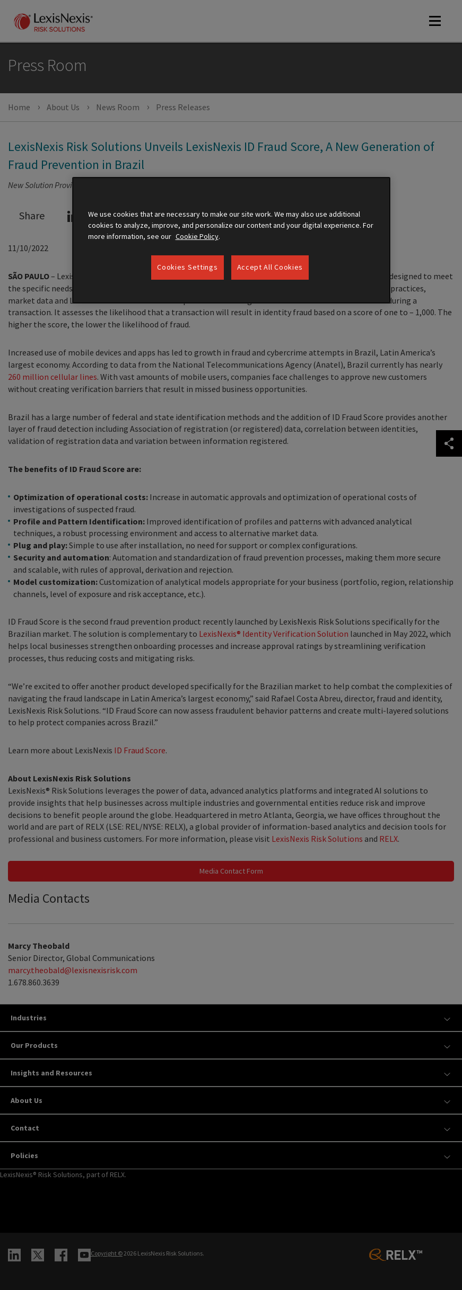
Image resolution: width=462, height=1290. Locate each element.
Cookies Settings (187, 267)
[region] (231, 240)
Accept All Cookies (270, 267)
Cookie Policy (197, 236)
